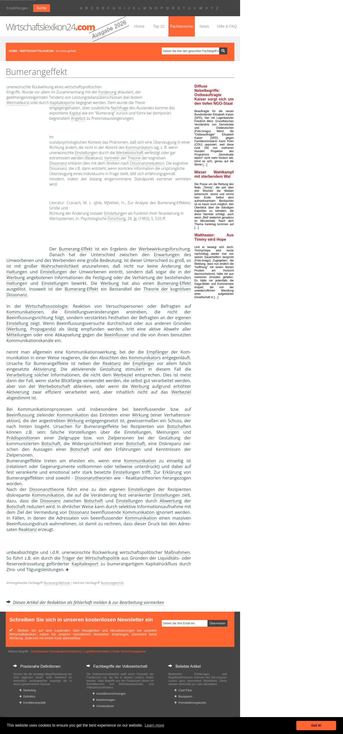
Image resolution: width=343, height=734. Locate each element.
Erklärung (172, 472)
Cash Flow (183, 690)
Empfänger (157, 352)
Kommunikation (22, 312)
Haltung (14, 272)
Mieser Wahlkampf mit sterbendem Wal (214, 174)
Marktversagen (103, 700)
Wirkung (140, 415)
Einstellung (84, 152)
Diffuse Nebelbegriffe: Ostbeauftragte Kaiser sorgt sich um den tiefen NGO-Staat (214, 94)
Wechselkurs (17, 102)
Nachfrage (119, 107)
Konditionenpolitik (32, 702)
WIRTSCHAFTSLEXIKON (36, 51)
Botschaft (176, 426)
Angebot (78, 118)
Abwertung (171, 501)
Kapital (75, 113)
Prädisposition (20, 438)
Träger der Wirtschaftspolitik (91, 558)
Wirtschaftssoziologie (46, 306)
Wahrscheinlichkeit (60, 266)
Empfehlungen (17, 8)
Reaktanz (112, 363)
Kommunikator (138, 147)
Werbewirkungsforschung (164, 249)
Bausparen (183, 696)
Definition (27, 696)
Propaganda (42, 329)
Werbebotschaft (129, 152)
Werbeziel (123, 375)
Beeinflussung (20, 415)
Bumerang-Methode (57, 583)
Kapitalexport (61, 102)
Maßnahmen (177, 552)
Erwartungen (167, 254)
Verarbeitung (19, 375)
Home (139, 26)
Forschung (117, 218)
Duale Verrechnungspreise (129, 651)
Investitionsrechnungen (109, 693)
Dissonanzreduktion (147, 163)
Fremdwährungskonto (190, 702)
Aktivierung (44, 369)
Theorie (134, 158)
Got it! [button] (316, 725)
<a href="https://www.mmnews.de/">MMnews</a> (25, 180)
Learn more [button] (154, 725)
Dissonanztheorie (92, 478)
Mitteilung (16, 335)
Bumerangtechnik (112, 583)
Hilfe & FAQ (227, 26)
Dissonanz (58, 163)
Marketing (27, 690)
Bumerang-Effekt (76, 249)
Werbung (15, 277)
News (204, 26)
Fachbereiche (181, 26)
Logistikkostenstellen (97, 651)
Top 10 (158, 26)
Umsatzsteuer (103, 706)
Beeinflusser (116, 335)
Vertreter (112, 158)
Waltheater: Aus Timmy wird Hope (214, 237)
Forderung (107, 92)
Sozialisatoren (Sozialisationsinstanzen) (56, 651)
